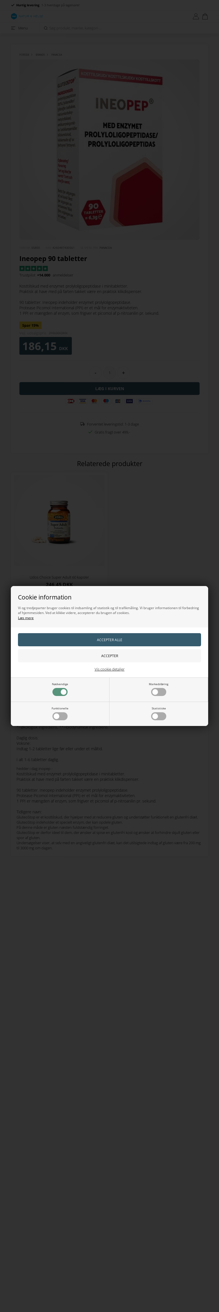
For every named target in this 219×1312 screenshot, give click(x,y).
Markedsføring (158, 689)
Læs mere (26, 617)
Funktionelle (60, 713)
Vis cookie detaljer (110, 669)
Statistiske (158, 713)
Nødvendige (60, 689)
